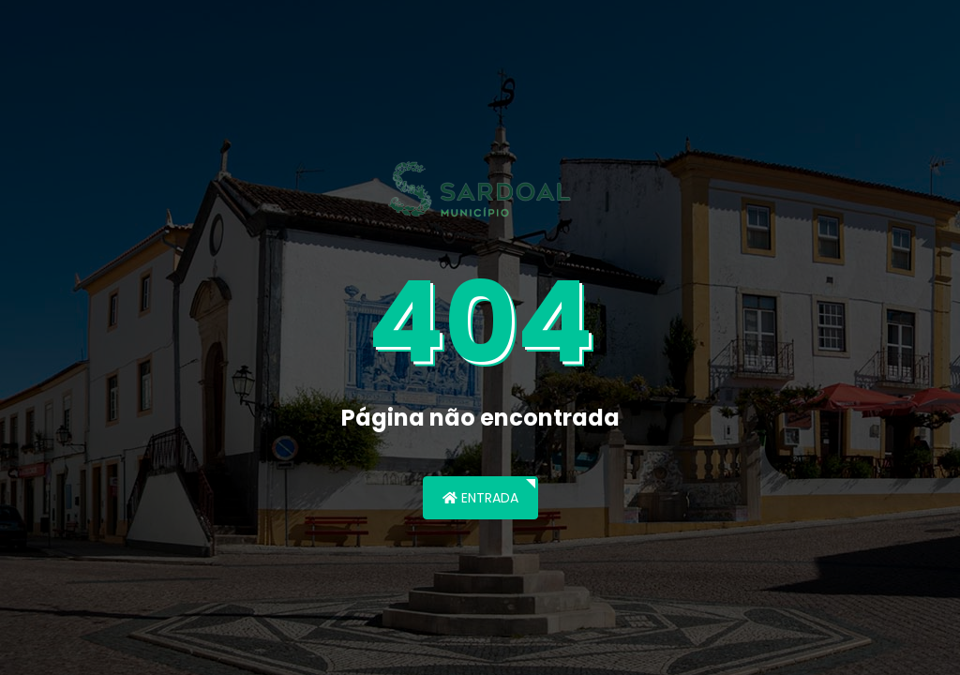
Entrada (480, 497)
